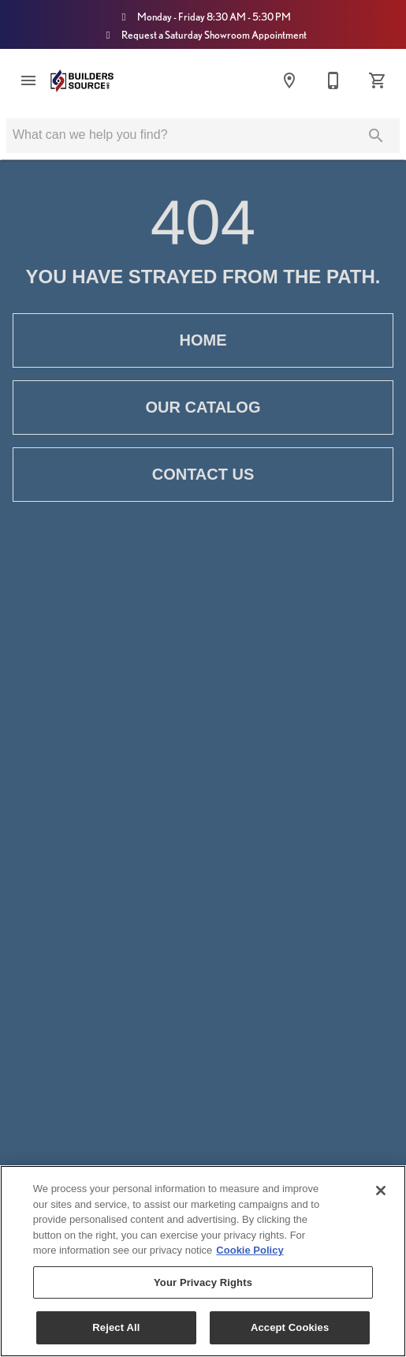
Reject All (116, 1327)
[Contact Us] (333, 80)
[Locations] (289, 80)
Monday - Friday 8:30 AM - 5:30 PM (203, 16)
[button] (28, 80)
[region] (203, 1261)
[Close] (380, 1190)
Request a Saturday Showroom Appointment (203, 34)
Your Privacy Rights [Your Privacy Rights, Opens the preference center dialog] (203, 1282)
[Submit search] (376, 135)
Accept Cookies (290, 1327)
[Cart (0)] (378, 80)
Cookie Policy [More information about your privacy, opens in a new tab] (249, 1250)
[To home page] (82, 80)
